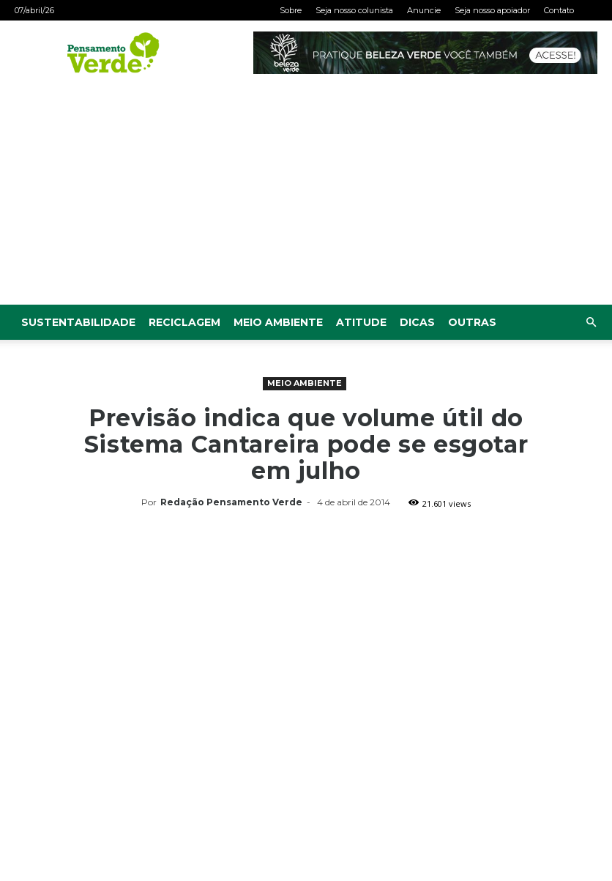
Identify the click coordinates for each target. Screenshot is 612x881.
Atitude (361, 322)
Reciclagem (184, 322)
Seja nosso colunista (354, 10)
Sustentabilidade (78, 322)
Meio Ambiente (278, 322)
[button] (590, 323)
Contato (559, 10)
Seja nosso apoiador (492, 10)
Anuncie (424, 10)
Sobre (291, 10)
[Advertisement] (306, 194)
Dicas (417, 322)
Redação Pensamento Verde (231, 502)
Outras (472, 322)
